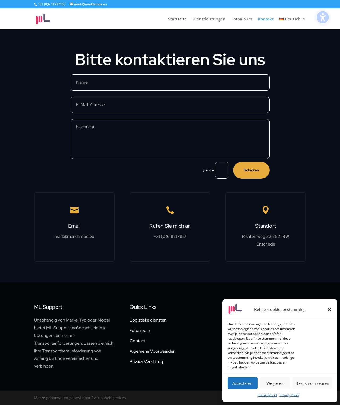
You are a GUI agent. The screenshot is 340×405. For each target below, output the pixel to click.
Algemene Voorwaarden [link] (153, 351)
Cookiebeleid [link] (267, 395)
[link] (49, 18)
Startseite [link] (177, 19)
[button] (329, 309)
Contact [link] (137, 341)
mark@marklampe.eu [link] (74, 236)
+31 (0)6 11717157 (52, 4)
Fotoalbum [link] (241, 19)
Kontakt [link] (266, 19)
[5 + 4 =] (221, 170)
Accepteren (242, 383)
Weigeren (275, 383)
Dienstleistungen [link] (209, 19)
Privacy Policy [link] (289, 395)
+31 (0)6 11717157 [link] (170, 236)
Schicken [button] (251, 170)
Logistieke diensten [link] (148, 320)
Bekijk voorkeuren (312, 383)
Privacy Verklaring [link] (146, 361)
